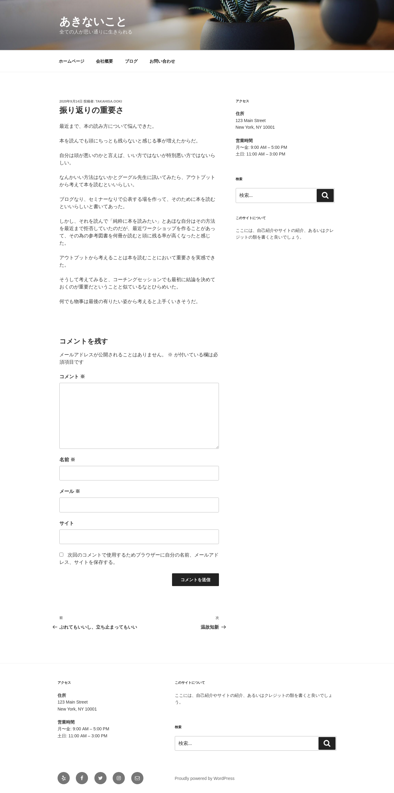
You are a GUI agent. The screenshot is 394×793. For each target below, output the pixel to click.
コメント (72, 376)
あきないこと (93, 21)
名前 (67, 459)
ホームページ (71, 61)
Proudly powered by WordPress (205, 778)
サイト (66, 523)
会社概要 (104, 61)
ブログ (131, 61)
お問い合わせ (162, 61)
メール (69, 491)
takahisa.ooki (109, 101)
